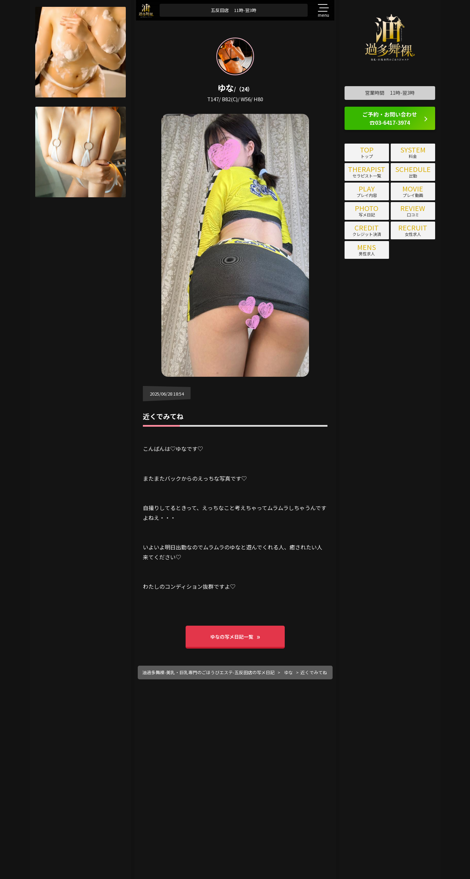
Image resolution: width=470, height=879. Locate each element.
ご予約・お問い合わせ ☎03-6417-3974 (389, 118)
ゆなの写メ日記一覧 (231, 636)
